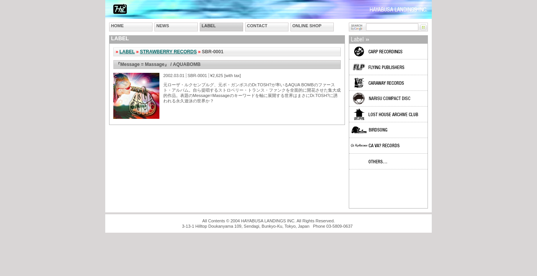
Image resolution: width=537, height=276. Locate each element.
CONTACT (257, 25)
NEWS (162, 25)
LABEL (209, 25)
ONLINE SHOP (307, 25)
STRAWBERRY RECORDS (168, 51)
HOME (117, 25)
